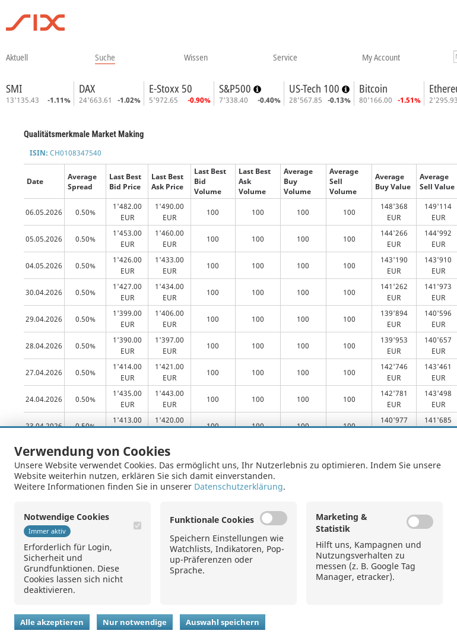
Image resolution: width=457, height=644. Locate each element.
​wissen (196, 57)
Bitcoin (373, 88)
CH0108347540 (65, 153)
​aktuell (17, 57)
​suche (105, 57)
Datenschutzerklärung (238, 486)
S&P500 (236, 88)
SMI (14, 88)
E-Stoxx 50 (170, 88)
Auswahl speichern (222, 622)
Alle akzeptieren (52, 622)
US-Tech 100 (315, 88)
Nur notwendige (135, 622)
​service (285, 57)
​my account (381, 57)
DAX (87, 88)
